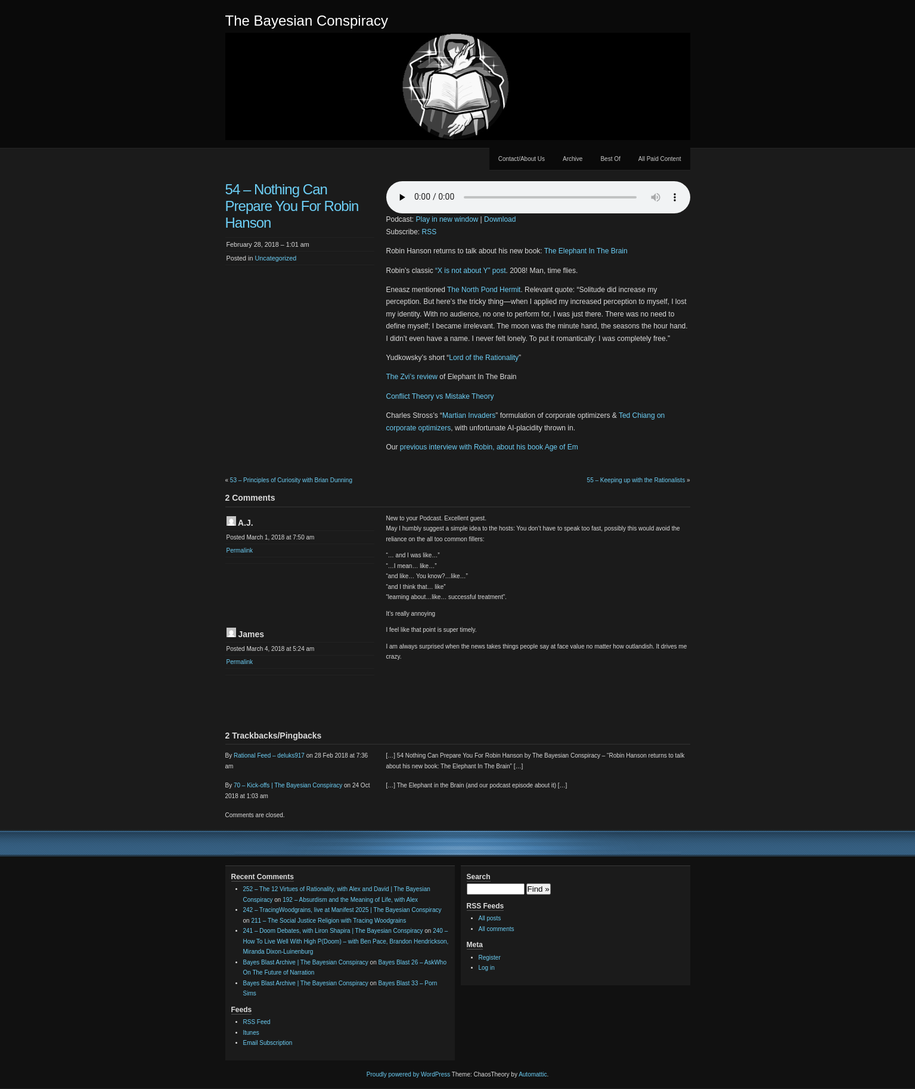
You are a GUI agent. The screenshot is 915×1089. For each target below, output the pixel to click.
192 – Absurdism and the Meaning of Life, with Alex (350, 899)
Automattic (533, 1074)
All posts (490, 918)
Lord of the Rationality (484, 357)
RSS (429, 232)
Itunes (251, 1032)
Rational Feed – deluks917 (269, 755)
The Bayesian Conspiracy (306, 21)
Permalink (240, 550)
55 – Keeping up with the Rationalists (636, 480)
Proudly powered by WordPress (408, 1074)
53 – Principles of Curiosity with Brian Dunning (291, 480)
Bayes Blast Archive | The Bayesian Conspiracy (305, 962)
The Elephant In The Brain (586, 251)
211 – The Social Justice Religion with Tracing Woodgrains (328, 920)
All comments (496, 929)
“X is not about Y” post (470, 270)
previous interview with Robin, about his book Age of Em (489, 447)
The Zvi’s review (412, 377)
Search (479, 877)
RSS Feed (257, 1022)
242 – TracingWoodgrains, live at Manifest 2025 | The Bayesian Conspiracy (342, 910)
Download (500, 219)
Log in (487, 967)
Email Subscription (268, 1043)
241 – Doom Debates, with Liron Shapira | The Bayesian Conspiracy (333, 930)
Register (490, 957)
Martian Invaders (468, 415)
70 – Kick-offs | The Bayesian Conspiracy (288, 785)
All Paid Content (659, 159)
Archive (572, 159)
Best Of (610, 159)
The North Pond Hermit (483, 290)
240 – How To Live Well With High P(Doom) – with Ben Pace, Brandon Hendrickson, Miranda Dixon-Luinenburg (346, 941)
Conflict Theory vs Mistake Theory (440, 396)
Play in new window (447, 219)
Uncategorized (276, 258)
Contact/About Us (521, 159)
